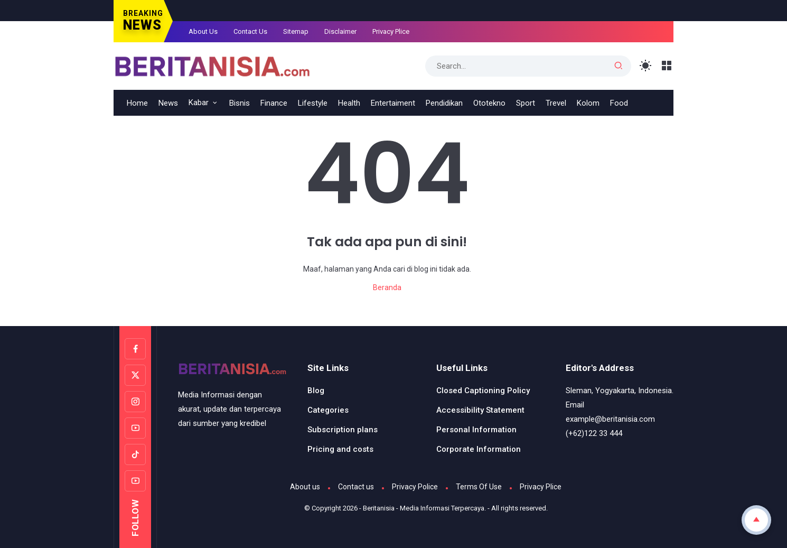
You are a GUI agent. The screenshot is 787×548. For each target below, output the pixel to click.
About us (305, 486)
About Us (203, 31)
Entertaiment (393, 103)
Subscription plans (342, 429)
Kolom (588, 103)
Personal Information (476, 429)
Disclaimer (340, 31)
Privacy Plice (390, 31)
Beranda (387, 287)
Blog (315, 390)
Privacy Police (415, 486)
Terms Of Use (479, 486)
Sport (525, 103)
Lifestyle (312, 103)
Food (619, 103)
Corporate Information (478, 449)
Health (349, 103)
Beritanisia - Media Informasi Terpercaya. (424, 508)
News (168, 103)
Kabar (199, 102)
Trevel (556, 103)
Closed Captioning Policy (483, 390)
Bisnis (239, 103)
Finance (273, 103)
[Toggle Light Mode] (645, 65)
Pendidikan (444, 103)
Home (137, 103)
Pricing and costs (340, 449)
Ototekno (489, 103)
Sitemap (295, 31)
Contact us (356, 486)
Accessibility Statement (480, 410)
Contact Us (250, 31)
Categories (328, 410)
